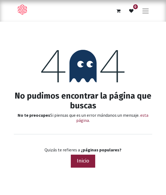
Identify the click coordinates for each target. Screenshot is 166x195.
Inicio (83, 161)
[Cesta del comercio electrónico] (118, 10)
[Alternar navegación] (145, 10)
